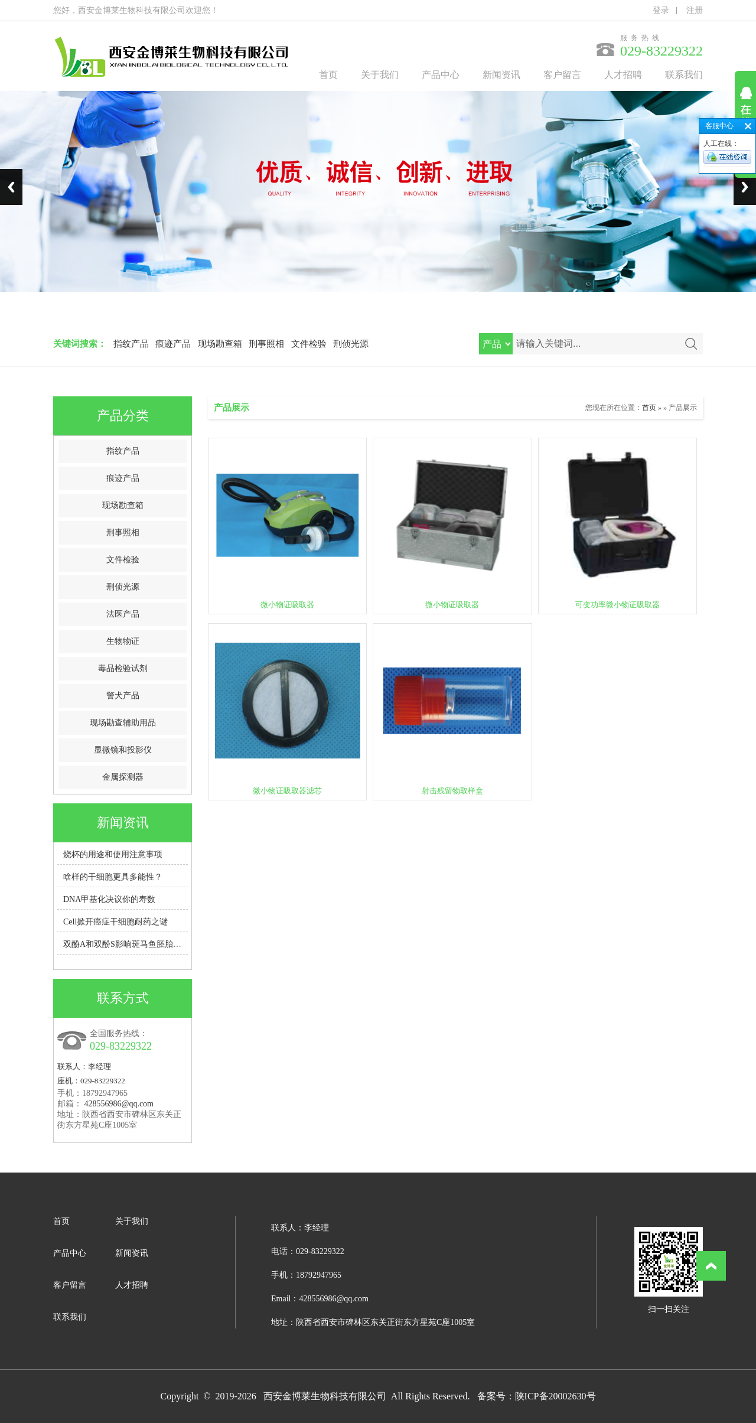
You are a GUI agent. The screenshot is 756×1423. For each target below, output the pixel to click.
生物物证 (122, 641)
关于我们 (380, 75)
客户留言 (562, 75)
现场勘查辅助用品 (123, 722)
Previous (11, 187)
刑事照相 (266, 344)
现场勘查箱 (220, 344)
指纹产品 (131, 344)
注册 (694, 10)
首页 (328, 75)
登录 (661, 10)
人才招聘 (623, 75)
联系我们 (684, 75)
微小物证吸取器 (287, 604)
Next (745, 187)
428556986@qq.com (119, 1103)
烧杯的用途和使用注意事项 (112, 854)
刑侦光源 (351, 344)
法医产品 (122, 614)
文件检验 (309, 344)
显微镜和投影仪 (123, 749)
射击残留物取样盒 (452, 790)
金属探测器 (123, 777)
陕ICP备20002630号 (555, 1396)
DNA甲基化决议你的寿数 (109, 899)
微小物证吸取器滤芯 (287, 790)
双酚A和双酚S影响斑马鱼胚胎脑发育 (130, 944)
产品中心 (441, 75)
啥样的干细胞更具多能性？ (112, 876)
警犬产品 (122, 695)
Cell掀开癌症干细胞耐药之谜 (115, 921)
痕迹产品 (173, 344)
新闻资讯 (501, 75)
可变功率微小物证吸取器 (617, 604)
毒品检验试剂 (123, 668)
